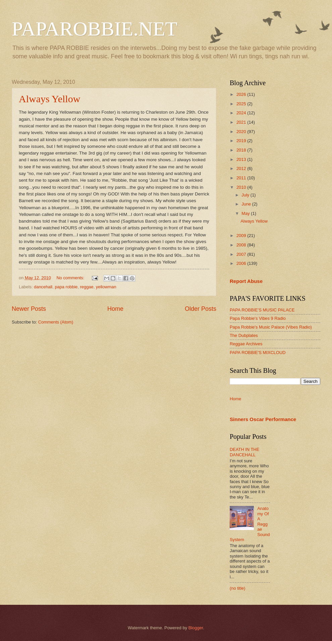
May (246, 213)
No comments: (71, 277)
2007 (241, 254)
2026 (241, 94)
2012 (241, 168)
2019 (241, 140)
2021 (241, 122)
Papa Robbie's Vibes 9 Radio (258, 318)
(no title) (237, 588)
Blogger (195, 627)
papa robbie (66, 286)
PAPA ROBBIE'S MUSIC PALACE (262, 309)
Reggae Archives (246, 343)
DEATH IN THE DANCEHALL (244, 452)
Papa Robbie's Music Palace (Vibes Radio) (271, 327)
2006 (241, 263)
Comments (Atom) (55, 322)
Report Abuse (246, 281)
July (245, 194)
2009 (241, 235)
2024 (241, 112)
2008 (241, 244)
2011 (241, 177)
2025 (241, 103)
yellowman (106, 286)
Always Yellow (49, 98)
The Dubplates (244, 335)
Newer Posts (29, 308)
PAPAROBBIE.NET (94, 29)
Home (115, 308)
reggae (87, 286)
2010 (241, 187)
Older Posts (200, 308)
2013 (241, 159)
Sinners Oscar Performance (263, 419)
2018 (241, 150)
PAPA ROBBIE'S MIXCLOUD (258, 352)
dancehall (43, 286)
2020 (241, 131)
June (246, 204)
